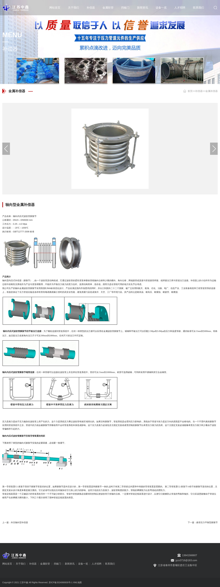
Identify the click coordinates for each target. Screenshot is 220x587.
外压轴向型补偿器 (19, 522)
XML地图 (77, 582)
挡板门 (125, 7)
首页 (190, 91)
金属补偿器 (211, 91)
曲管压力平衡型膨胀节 (207, 522)
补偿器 (91, 7)
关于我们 (73, 7)
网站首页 (54, 7)
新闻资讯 (142, 7)
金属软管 (108, 7)
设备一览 (161, 7)
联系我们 (198, 7)
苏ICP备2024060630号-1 (61, 582)
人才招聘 (179, 7)
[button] (214, 149)
